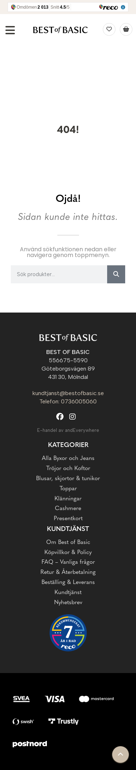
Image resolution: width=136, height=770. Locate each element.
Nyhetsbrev (68, 603)
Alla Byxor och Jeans (68, 458)
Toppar (68, 489)
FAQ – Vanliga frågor (68, 562)
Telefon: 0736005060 (68, 401)
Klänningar (68, 499)
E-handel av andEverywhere (68, 430)
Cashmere (68, 509)
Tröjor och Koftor (68, 469)
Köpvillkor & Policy (68, 553)
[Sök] (116, 274)
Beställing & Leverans (68, 582)
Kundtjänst (68, 529)
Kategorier (68, 445)
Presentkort (68, 519)
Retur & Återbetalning (68, 572)
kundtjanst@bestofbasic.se (68, 393)
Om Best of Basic (68, 542)
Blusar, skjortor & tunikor (68, 479)
